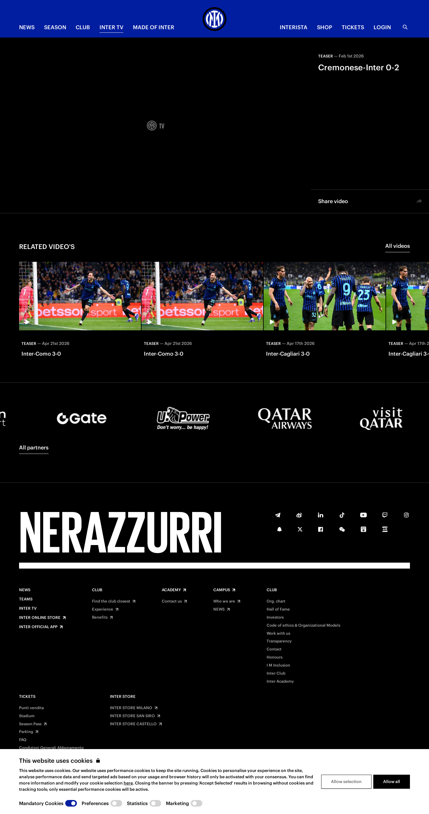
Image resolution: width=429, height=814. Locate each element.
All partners (34, 447)
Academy (171, 590)
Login (382, 27)
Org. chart (276, 601)
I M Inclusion (278, 665)
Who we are (224, 601)
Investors (275, 617)
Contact (274, 649)
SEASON (55, 27)
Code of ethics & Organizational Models (303, 625)
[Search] (405, 27)
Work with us (278, 633)
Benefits (100, 617)
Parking (26, 731)
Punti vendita (31, 708)
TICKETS (353, 27)
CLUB (83, 27)
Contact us (172, 601)
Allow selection (346, 781)
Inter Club (276, 673)
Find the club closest (111, 601)
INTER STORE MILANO (131, 708)
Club (97, 590)
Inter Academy (280, 681)
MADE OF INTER (153, 27)
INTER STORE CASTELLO (133, 724)
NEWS (27, 27)
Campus (221, 590)
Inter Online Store (39, 617)
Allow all (391, 781)
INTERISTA (293, 27)
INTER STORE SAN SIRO (132, 716)
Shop (324, 27)
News (24, 590)
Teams (25, 599)
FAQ (23, 739)
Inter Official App (38, 627)
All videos (397, 245)
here (128, 783)
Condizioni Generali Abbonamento (51, 747)
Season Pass (30, 724)
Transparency (279, 641)
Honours (274, 657)
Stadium (27, 716)
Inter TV (111, 27)
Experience (102, 609)
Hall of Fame (278, 609)
